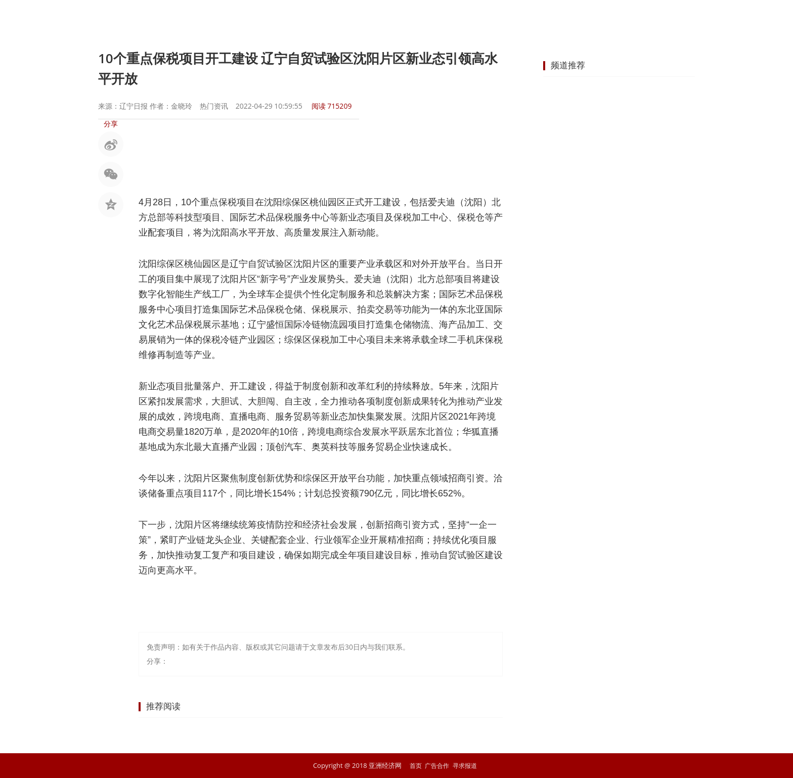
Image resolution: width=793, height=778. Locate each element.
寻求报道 (466, 765)
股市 (315, 17)
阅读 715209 (332, 106)
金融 (352, 17)
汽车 (498, 17)
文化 (570, 17)
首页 (243, 17)
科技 (534, 17)
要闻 (279, 17)
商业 (388, 17)
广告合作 (436, 765)
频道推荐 (568, 65)
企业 (425, 17)
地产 (461, 17)
